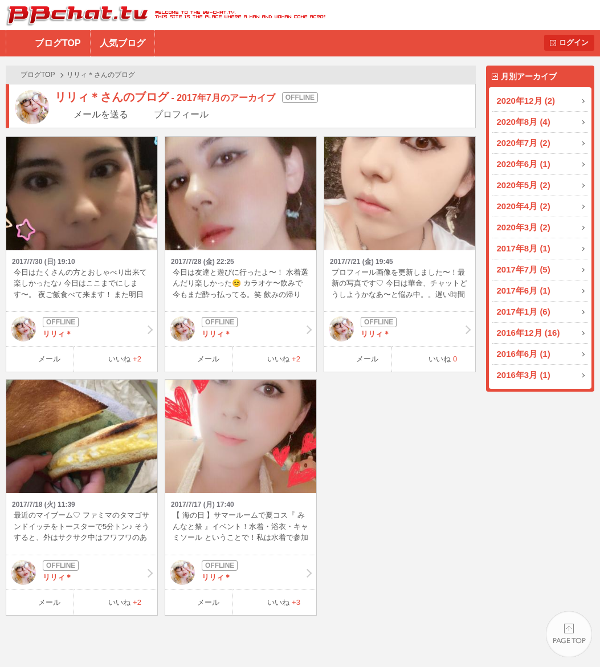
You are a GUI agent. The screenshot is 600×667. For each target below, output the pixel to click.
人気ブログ (122, 43)
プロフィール (181, 114)
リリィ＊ (81, 328)
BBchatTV (162, 15)
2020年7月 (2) (523, 143)
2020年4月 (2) (523, 206)
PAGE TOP (569, 636)
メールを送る (101, 114)
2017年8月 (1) (523, 248)
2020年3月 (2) (523, 227)
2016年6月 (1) (523, 354)
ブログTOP (58, 43)
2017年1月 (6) (523, 311)
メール (49, 359)
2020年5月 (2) (523, 185)
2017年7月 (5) (523, 269)
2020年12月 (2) (526, 100)
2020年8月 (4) (523, 122)
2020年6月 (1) (523, 164)
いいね (124, 359)
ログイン (574, 42)
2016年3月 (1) (523, 375)
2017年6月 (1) (523, 290)
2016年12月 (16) (528, 332)
